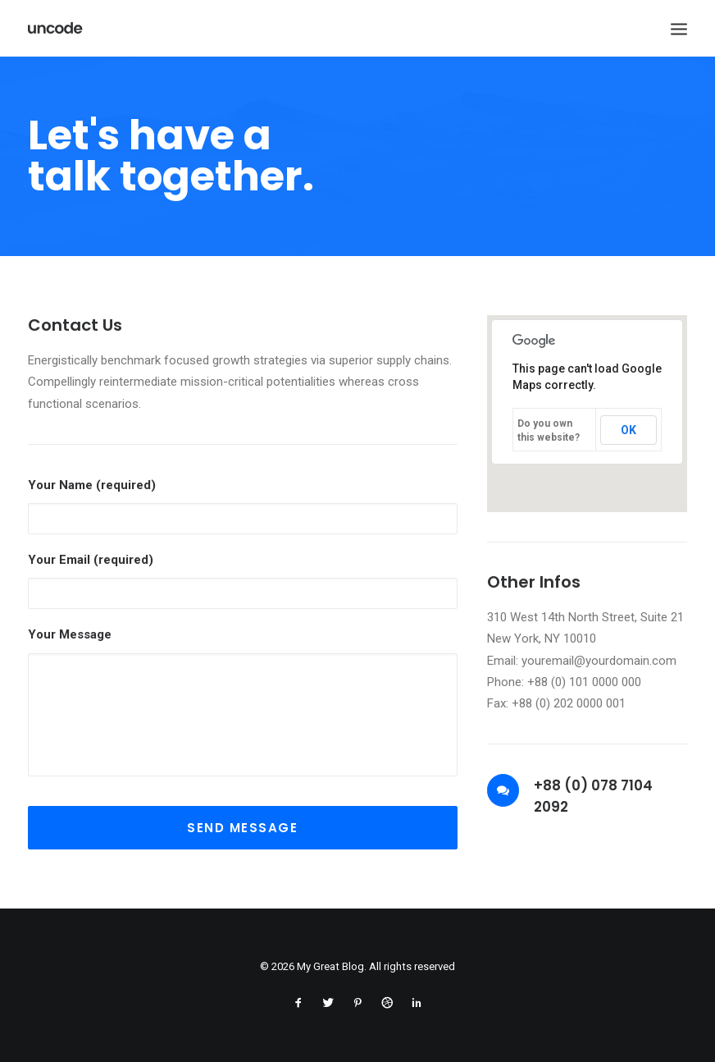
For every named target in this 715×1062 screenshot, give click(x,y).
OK (628, 430)
